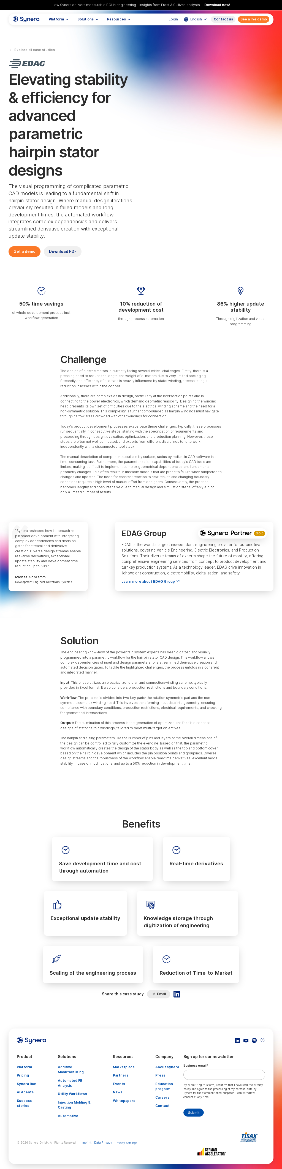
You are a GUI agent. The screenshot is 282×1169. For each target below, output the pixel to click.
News (117, 1092)
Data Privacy (103, 1142)
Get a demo (24, 251)
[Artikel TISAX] (250, 1137)
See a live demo (253, 19)
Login (173, 19)
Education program (164, 1086)
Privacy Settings (126, 1143)
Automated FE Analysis (70, 1083)
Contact (162, 1106)
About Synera (167, 1067)
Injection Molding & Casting (74, 1104)
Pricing (23, 1075)
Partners (120, 1075)
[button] (59, 19)
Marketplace (124, 1067)
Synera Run (26, 1084)
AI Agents (25, 1092)
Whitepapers (124, 1101)
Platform (24, 1067)
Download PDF (63, 251)
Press (160, 1075)
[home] (26, 19)
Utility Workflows (72, 1094)
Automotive (68, 1116)
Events (119, 1084)
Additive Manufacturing (71, 1069)
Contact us (223, 19)
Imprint (86, 1142)
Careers (162, 1097)
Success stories (24, 1103)
